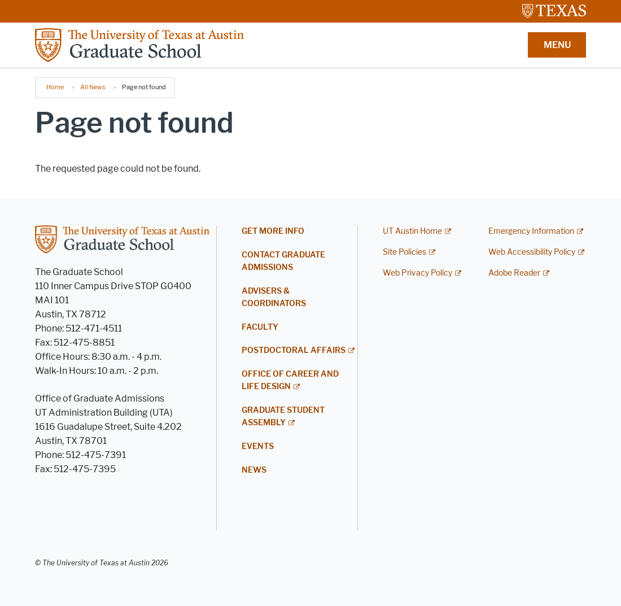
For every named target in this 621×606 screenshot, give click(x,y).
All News (93, 87)
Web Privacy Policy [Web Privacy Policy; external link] (417, 273)
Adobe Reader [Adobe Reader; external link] (514, 273)
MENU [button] (557, 45)
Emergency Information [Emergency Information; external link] (531, 231)
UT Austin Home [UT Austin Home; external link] (412, 231)
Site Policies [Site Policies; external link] (404, 252)
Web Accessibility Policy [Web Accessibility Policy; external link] (531, 252)
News (254, 470)
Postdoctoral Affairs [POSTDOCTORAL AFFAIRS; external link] (294, 350)
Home (55, 87)
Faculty (260, 327)
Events (258, 446)
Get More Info (273, 231)
